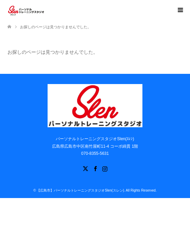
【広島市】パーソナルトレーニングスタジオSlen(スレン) (80, 190)
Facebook (95, 168)
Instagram (104, 168)
